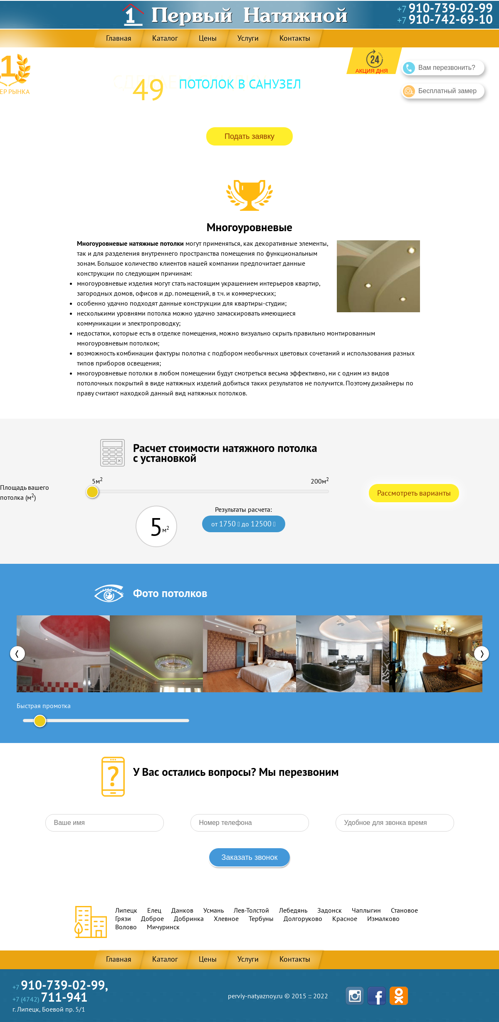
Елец (154, 910)
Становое (404, 910)
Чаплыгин (366, 910)
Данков (182, 910)
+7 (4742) (50, 999)
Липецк (126, 910)
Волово (126, 927)
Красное (344, 918)
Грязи (123, 918)
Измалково (383, 918)
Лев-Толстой (251, 910)
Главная (118, 38)
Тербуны (261, 918)
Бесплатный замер (440, 91)
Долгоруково (303, 918)
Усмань (213, 910)
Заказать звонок (250, 857)
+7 (445, 9)
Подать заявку (249, 136)
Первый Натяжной (249, 14)
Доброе (152, 918)
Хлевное (226, 918)
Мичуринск (163, 927)
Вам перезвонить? (439, 68)
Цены (208, 38)
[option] (63, 653)
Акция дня (372, 71)
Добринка (189, 918)
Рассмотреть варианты (414, 493)
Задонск (329, 910)
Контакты (294, 38)
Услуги (248, 38)
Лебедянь (293, 910)
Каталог (165, 38)
